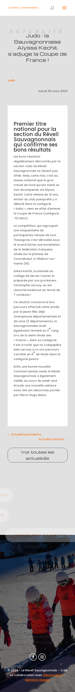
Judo (11, 80)
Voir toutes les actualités (37, 455)
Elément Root (53, 675)
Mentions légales (37, 680)
